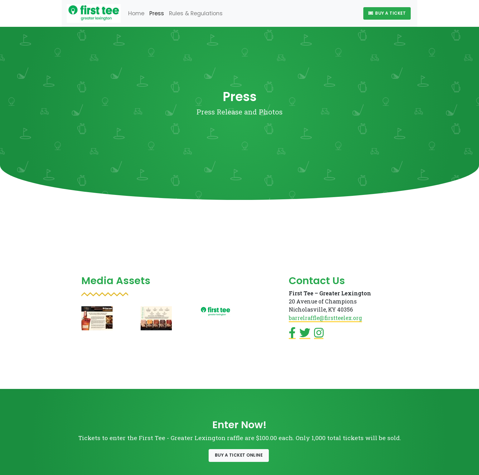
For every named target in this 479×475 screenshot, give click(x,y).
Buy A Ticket (387, 13)
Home (136, 13)
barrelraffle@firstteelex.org (325, 318)
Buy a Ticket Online (239, 455)
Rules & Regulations (196, 13)
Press (156, 13)
